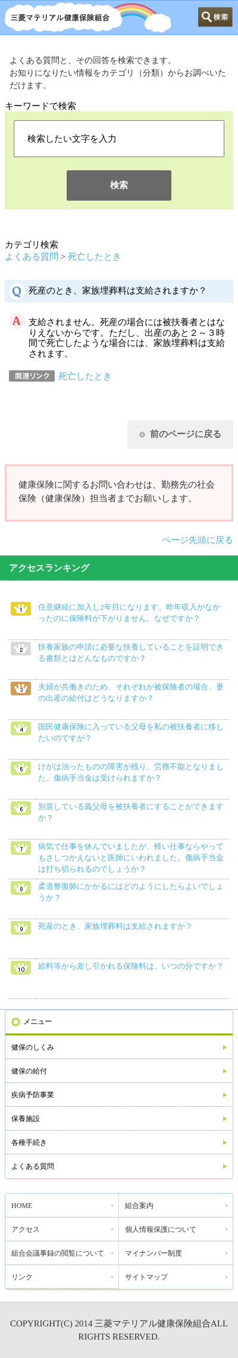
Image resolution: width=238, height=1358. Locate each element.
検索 (119, 185)
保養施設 (25, 1119)
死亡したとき (94, 256)
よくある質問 (31, 256)
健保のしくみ (32, 1047)
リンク (22, 1277)
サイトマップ (146, 1277)
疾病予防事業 (32, 1095)
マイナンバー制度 (153, 1253)
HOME (21, 1205)
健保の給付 (29, 1071)
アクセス (25, 1229)
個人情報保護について (160, 1229)
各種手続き (29, 1142)
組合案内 (139, 1205)
